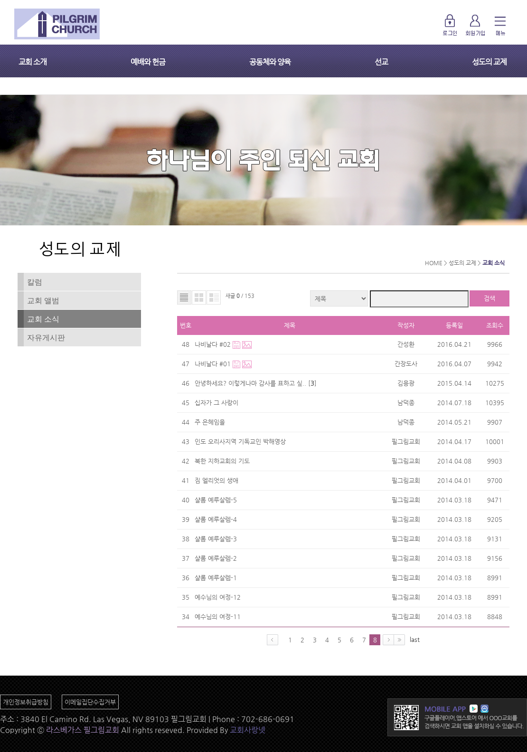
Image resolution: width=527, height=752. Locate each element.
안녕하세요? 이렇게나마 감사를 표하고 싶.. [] (257, 383)
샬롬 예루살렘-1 (216, 577)
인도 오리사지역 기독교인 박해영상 (240, 441)
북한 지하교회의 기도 (222, 460)
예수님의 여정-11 (218, 616)
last (415, 639)
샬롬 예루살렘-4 (216, 519)
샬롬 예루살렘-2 (216, 558)
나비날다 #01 (214, 363)
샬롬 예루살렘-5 (216, 499)
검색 (489, 298)
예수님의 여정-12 (218, 597)
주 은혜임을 (210, 422)
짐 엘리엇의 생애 (216, 480)
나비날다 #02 (214, 344)
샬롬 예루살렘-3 (216, 538)
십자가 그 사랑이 (216, 402)
